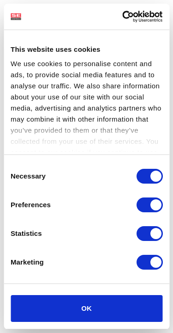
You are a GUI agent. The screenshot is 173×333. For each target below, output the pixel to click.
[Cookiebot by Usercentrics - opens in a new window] (123, 17)
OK (86, 308)
